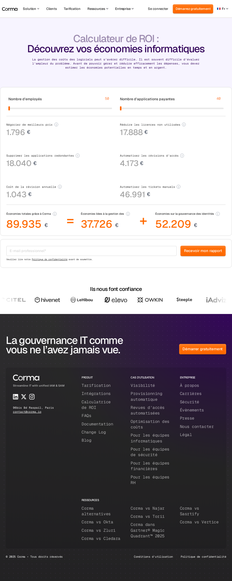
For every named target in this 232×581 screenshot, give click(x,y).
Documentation (97, 424)
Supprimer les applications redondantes (40, 155)
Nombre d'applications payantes (147, 99)
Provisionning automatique (146, 396)
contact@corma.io (27, 411)
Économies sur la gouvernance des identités (184, 213)
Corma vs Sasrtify (189, 511)
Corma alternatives (96, 511)
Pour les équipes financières (150, 465)
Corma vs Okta (97, 522)
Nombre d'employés (25, 99)
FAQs (86, 415)
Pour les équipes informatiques (150, 438)
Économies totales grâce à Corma (28, 213)
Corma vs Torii (148, 516)
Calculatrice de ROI (96, 404)
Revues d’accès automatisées (148, 410)
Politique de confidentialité (49, 259)
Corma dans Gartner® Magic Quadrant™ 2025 (148, 530)
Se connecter (158, 9)
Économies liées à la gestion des (102, 213)
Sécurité (189, 402)
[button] (31, 9)
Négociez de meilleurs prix (29, 124)
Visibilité (143, 385)
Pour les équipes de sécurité (150, 451)
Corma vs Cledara (101, 538)
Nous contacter (197, 426)
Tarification (72, 9)
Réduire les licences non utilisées (150, 124)
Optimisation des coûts (150, 424)
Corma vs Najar (148, 508)
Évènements (192, 410)
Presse (187, 418)
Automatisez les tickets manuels (147, 186)
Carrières (191, 393)
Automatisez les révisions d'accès (149, 155)
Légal (186, 434)
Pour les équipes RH (150, 479)
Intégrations (96, 393)
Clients (51, 9)
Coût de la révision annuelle (31, 186)
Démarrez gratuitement (193, 9)
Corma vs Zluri (99, 530)
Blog (86, 440)
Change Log (94, 432)
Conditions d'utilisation (153, 556)
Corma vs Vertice (199, 522)
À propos (189, 385)
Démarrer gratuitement (202, 349)
